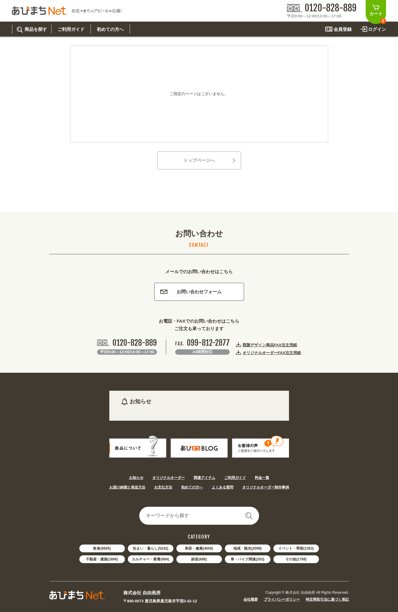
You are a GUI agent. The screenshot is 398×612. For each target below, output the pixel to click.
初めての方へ (192, 487)
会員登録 (343, 29)
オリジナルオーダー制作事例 (265, 487)
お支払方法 (163, 487)
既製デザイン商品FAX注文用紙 (270, 345)
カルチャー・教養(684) (150, 559)
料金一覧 (262, 478)
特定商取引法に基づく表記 (327, 599)
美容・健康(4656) (199, 548)
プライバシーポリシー (282, 599)
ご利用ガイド (235, 478)
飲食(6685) (102, 548)
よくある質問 (222, 487)
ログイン (377, 29)
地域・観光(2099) (247, 548)
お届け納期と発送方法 (127, 487)
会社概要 (250, 599)
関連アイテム (204, 478)
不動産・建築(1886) (102, 559)
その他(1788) (296, 559)
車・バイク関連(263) (247, 559)
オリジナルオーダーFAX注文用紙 (272, 353)
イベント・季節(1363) (296, 548)
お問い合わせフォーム (191, 291)
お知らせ (136, 478)
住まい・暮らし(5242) (150, 548)
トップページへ (209, 160)
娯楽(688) (199, 559)
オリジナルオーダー (168, 478)
